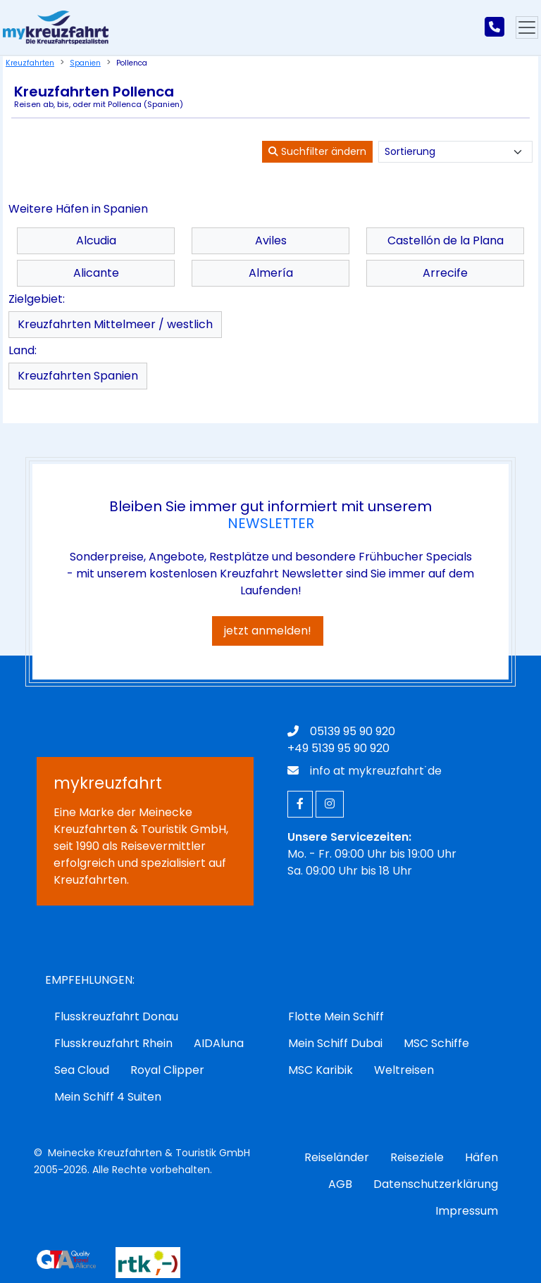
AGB (340, 1184)
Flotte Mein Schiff (336, 1016)
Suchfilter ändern (317, 151)
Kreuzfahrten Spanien (78, 376)
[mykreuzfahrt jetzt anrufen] (494, 27)
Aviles (271, 240)
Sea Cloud (81, 1070)
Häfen (481, 1157)
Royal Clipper (167, 1070)
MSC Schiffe (436, 1043)
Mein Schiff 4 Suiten (107, 1097)
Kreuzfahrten (30, 63)
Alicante (96, 273)
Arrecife (445, 273)
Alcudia (96, 240)
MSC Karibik (320, 1070)
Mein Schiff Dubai (335, 1043)
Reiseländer (336, 1157)
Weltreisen (404, 1070)
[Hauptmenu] (527, 27)
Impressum (466, 1211)
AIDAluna (219, 1043)
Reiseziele (417, 1157)
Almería (271, 273)
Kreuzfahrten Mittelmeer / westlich (115, 324)
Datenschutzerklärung (435, 1184)
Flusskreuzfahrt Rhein (113, 1043)
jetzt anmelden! (267, 630)
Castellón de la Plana (445, 240)
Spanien (85, 63)
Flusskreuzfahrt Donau (116, 1016)
